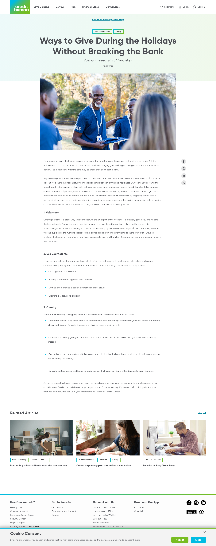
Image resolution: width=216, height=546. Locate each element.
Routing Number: (19, 526)
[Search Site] (199, 7)
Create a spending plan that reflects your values (103, 465)
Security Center (18, 518)
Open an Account (19, 511)
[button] (204, 532)
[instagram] (196, 502)
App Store (139, 507)
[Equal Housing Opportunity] (201, 512)
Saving (118, 31)
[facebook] (189, 502)
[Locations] (167, 7)
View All (202, 413)
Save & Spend (41, 6)
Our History (57, 507)
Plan (73, 6)
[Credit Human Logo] (20, 7)
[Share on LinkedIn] (183, 175)
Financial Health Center (108, 391)
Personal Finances (102, 31)
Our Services (113, 6)
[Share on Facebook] (183, 161)
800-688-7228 (100, 518)
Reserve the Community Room (108, 526)
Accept (180, 539)
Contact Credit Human (104, 507)
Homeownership (19, 460)
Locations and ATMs (103, 511)
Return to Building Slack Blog (108, 19)
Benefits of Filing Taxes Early (159, 465)
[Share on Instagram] (183, 168)
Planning (103, 460)
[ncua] (192, 512)
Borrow (60, 6)
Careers (55, 515)
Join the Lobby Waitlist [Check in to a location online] (104, 515)
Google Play (140, 511)
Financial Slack (90, 6)
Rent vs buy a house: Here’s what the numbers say (38, 465)
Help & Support (17, 522)
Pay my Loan (16, 507)
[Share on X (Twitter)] (183, 182)
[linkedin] (203, 502)
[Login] (184, 7)
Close (198, 539)
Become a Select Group (22, 515)
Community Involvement (64, 511)
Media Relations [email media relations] (101, 522)
